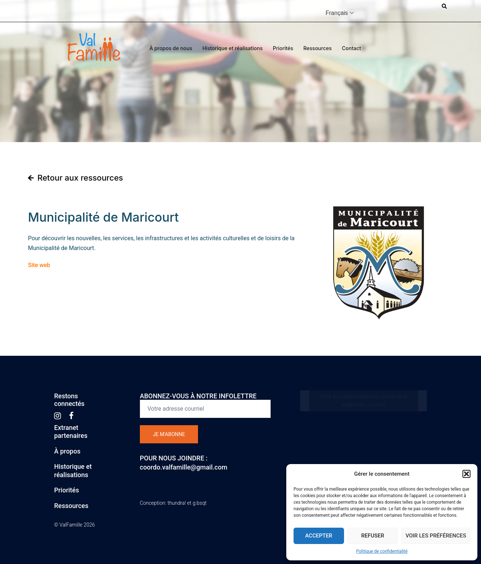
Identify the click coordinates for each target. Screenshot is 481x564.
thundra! (176, 503)
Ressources (317, 48)
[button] (466, 474)
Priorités (283, 48)
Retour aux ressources (80, 177)
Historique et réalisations (232, 48)
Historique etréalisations (73, 471)
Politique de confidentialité (382, 551)
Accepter (318, 535)
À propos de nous (170, 48)
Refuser (372, 535)
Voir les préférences (435, 535)
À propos (67, 451)
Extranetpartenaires (71, 432)
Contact (351, 48)
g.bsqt (199, 503)
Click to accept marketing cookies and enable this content (363, 401)
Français (337, 13)
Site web (39, 265)
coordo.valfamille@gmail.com (183, 467)
